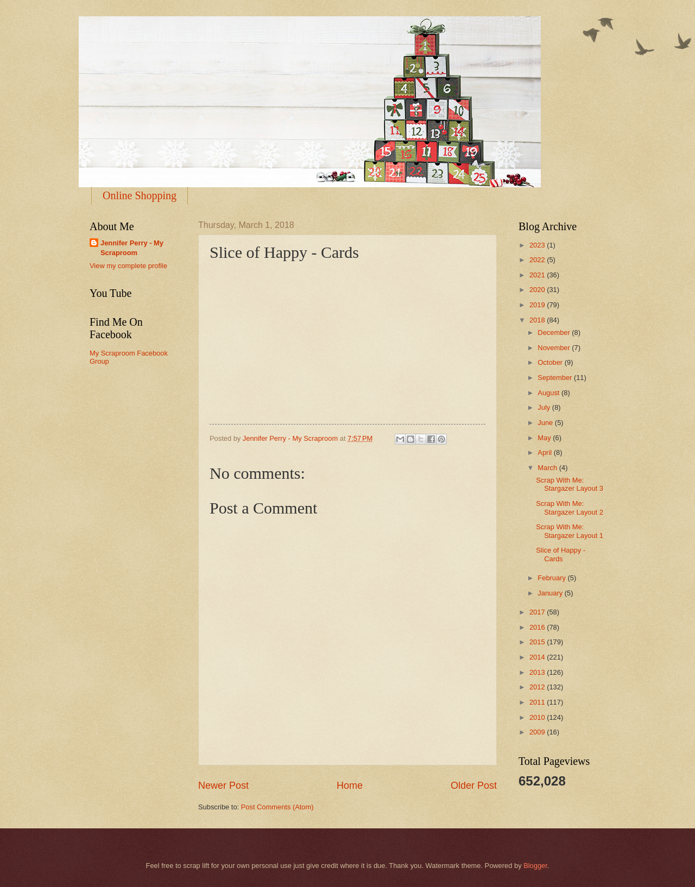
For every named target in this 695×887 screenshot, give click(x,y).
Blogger (535, 865)
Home (350, 785)
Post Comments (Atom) (277, 807)
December (555, 332)
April (545, 452)
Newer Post (223, 785)
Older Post (474, 785)
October (551, 362)
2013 (538, 672)
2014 (538, 657)
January (551, 593)
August (549, 393)
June (546, 423)
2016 (538, 627)
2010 (538, 717)
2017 (538, 612)
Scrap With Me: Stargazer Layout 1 (569, 531)
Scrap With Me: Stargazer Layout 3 (569, 484)
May (545, 438)
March (548, 468)
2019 (538, 305)
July (545, 407)
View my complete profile (128, 266)
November (555, 348)
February (552, 578)
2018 (538, 320)
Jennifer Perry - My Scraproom (131, 248)
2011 (538, 702)
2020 (538, 290)
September (556, 377)
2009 (538, 732)
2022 (538, 260)
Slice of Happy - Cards (560, 554)
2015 (538, 642)
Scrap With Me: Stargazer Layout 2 (569, 507)
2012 (538, 687)
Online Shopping (139, 195)
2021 (538, 275)
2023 (538, 245)
